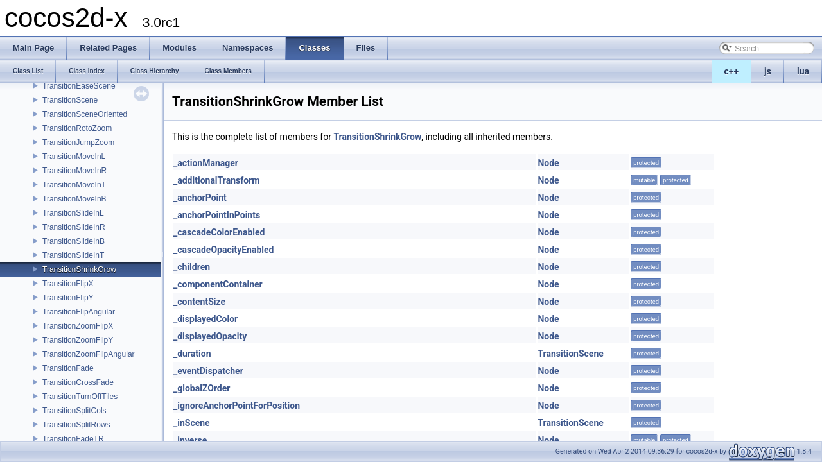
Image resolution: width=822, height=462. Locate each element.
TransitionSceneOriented (84, 114)
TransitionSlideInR (73, 227)
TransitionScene (70, 100)
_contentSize (199, 301)
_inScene (191, 423)
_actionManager (205, 163)
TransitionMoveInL (73, 156)
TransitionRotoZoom (77, 128)
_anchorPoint (200, 198)
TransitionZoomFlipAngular (88, 354)
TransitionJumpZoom (78, 142)
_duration (192, 353)
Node (548, 163)
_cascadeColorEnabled (219, 232)
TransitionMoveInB (74, 198)
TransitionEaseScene (79, 85)
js (767, 71)
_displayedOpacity (210, 336)
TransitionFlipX (68, 283)
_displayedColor (205, 319)
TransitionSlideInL (73, 213)
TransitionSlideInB (73, 241)
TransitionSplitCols (74, 410)
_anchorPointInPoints (216, 215)
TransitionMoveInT (74, 184)
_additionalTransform (216, 180)
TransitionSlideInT (73, 255)
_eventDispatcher (208, 371)
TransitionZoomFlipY (77, 340)
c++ (731, 71)
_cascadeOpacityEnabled (223, 249)
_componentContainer (218, 284)
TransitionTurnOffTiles (80, 396)
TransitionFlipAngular (78, 311)
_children (191, 267)
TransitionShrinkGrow (79, 269)
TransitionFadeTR (73, 438)
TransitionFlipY (68, 297)
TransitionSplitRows (76, 424)
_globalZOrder (201, 388)
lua (803, 71)
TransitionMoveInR (74, 170)
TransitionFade (68, 368)
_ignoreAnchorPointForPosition (236, 405)
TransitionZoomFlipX (77, 325)
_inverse (190, 440)
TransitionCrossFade (78, 382)
